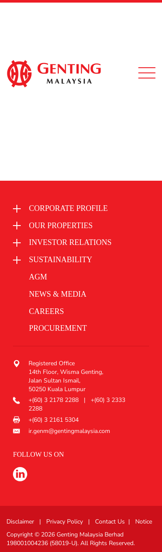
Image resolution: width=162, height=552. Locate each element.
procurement (58, 328)
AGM (38, 277)
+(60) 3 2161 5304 (54, 420)
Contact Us (110, 522)
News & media (57, 294)
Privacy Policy (64, 522)
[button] (78, 208)
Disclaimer (20, 522)
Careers (46, 311)
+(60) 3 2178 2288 (54, 400)
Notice (143, 522)
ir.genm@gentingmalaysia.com (69, 431)
